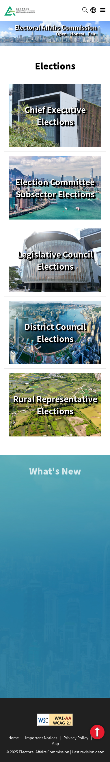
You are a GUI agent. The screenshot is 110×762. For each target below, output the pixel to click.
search (85, 10)
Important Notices (41, 737)
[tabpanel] (55, 33)
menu (103, 10)
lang (93, 10)
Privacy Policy (76, 737)
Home (13, 737)
